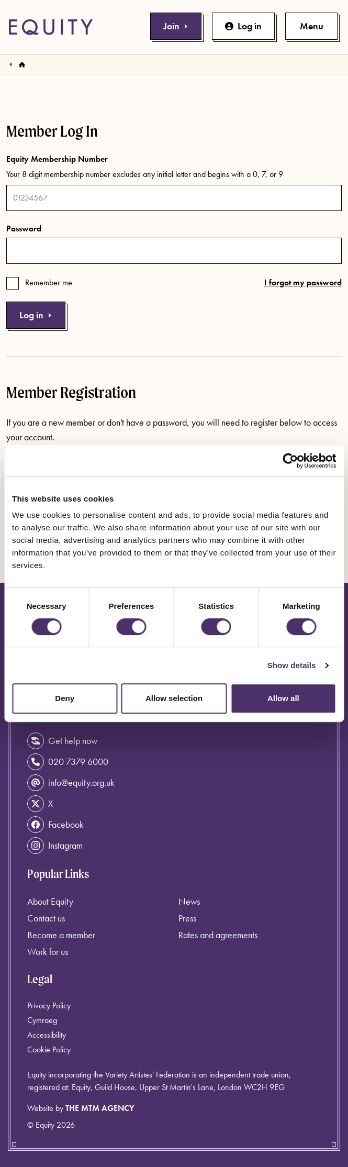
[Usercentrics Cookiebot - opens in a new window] (290, 461)
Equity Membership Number (57, 159)
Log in (243, 26)
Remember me (48, 282)
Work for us (47, 952)
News (189, 901)
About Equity (50, 901)
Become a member (61, 935)
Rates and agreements (217, 935)
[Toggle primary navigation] (311, 26)
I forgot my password (303, 282)
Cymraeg (42, 1020)
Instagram (55, 845)
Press (187, 918)
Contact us (46, 918)
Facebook (55, 824)
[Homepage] (22, 64)
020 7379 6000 (67, 761)
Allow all (283, 698)
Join (175, 26)
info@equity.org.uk (71, 782)
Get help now (62, 740)
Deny (64, 698)
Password (23, 229)
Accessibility (46, 1034)
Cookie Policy (49, 1049)
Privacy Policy (49, 1005)
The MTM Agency (99, 1108)
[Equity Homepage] (50, 27)
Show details (291, 665)
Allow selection (174, 698)
